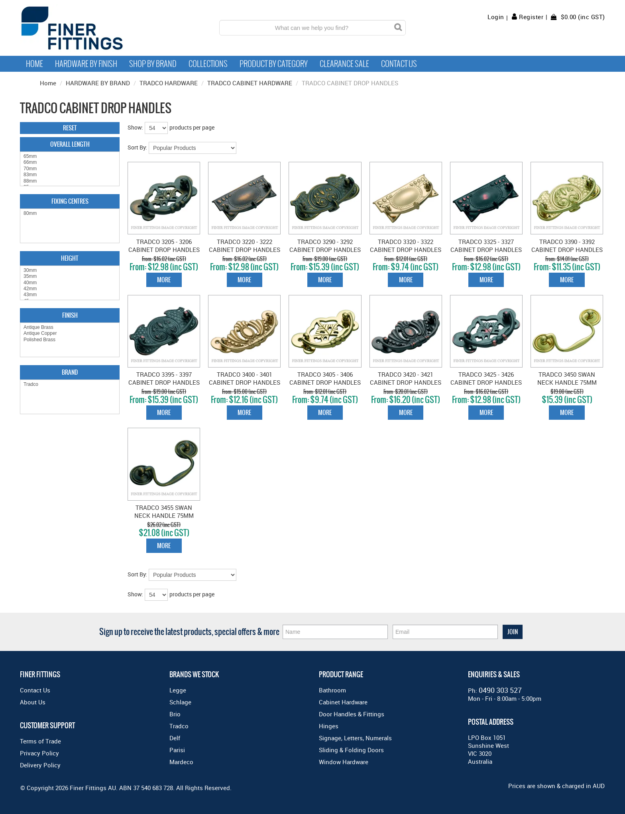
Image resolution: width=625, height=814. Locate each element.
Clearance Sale (344, 64)
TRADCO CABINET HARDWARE (249, 83)
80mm (70, 213)
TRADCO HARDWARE (169, 83)
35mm (70, 276)
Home (34, 64)
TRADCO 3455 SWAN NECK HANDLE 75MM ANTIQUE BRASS (164, 515)
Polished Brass (70, 340)
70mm (70, 169)
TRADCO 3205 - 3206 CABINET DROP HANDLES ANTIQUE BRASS (164, 250)
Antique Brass (70, 327)
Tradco (70, 384)
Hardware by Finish (86, 64)
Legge (177, 690)
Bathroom (332, 690)
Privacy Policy (39, 753)
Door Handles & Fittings (351, 714)
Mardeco (181, 762)
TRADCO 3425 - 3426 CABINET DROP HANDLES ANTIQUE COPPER (486, 382)
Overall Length (70, 144)
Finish (70, 315)
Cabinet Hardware (343, 702)
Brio (175, 714)
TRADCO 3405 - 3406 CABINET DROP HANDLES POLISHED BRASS (325, 382)
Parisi (177, 750)
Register (531, 16)
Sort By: (137, 147)
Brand (70, 372)
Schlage (180, 702)
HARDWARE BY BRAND (98, 83)
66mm (70, 162)
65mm (70, 156)
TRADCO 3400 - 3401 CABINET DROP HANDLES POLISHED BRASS (244, 382)
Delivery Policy (40, 765)
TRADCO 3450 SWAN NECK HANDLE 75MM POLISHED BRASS (567, 382)
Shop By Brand (153, 64)
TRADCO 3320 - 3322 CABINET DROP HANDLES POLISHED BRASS (405, 250)
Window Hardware (343, 762)
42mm (70, 289)
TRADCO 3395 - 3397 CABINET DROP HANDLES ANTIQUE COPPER (164, 382)
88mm (70, 181)
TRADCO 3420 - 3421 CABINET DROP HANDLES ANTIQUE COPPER (405, 382)
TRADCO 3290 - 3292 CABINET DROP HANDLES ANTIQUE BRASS (325, 250)
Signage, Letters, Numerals (355, 738)
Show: (135, 127)
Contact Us (399, 64)
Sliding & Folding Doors (351, 750)
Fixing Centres (69, 201)
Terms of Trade (40, 741)
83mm (70, 175)
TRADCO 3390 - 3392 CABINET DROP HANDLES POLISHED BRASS (567, 250)
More (164, 279)
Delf (174, 738)
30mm (70, 270)
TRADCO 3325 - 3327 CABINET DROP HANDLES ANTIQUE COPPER (486, 250)
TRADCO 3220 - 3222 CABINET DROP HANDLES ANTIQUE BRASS (244, 250)
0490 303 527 (500, 690)
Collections (208, 64)
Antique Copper (70, 333)
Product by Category (274, 64)
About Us (32, 702)
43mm (70, 295)
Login (495, 17)
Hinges (328, 726)
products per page (191, 127)
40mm (70, 283)
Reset (70, 127)
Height (70, 258)
